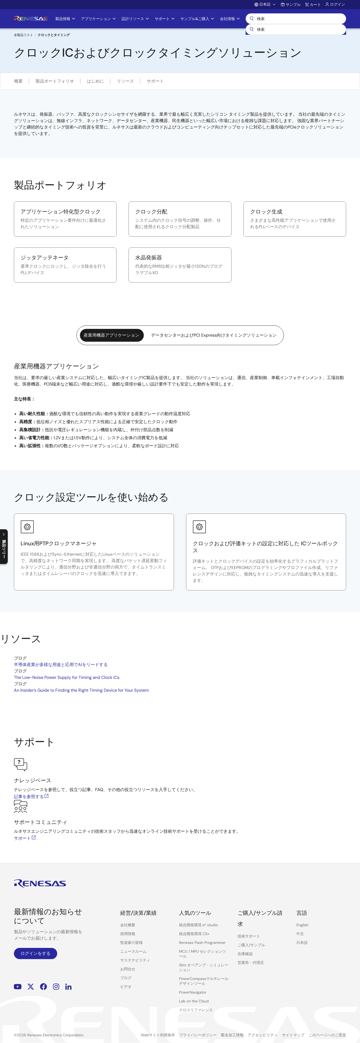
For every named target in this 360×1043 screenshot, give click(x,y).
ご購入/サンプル (251, 945)
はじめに (95, 81)
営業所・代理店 (251, 962)
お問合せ (127, 969)
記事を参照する (31, 796)
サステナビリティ (135, 960)
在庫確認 (245, 953)
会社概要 (127, 925)
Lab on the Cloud (194, 1001)
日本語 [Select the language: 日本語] (302, 942)
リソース (125, 81)
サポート (155, 81)
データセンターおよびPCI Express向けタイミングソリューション (214, 335)
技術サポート (249, 936)
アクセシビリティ (263, 1035)
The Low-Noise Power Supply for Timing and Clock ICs (66, 677)
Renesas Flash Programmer (202, 942)
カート (315, 4)
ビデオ (125, 986)
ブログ (125, 977)
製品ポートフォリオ (55, 81)
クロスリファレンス (196, 1009)
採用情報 (127, 933)
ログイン (337, 4)
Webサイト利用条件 (158, 1035)
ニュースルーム (133, 951)
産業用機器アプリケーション (111, 335)
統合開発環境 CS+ (194, 933)
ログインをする (36, 953)
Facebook (43, 986)
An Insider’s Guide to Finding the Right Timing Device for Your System (81, 690)
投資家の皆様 (131, 942)
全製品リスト (23, 35)
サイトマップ (293, 1035)
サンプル (293, 4)
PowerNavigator (192, 992)
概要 (18, 81)
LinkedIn (68, 986)
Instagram (56, 986)
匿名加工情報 (232, 1035)
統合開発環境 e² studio (198, 925)
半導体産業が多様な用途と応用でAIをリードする (61, 664)
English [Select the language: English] (302, 925)
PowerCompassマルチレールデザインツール (204, 981)
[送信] (251, 29)
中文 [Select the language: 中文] (300, 933)
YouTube (18, 986)
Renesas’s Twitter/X (31, 986)
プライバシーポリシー (198, 1035)
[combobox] (296, 29)
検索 (296, 18)
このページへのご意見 (327, 1035)
